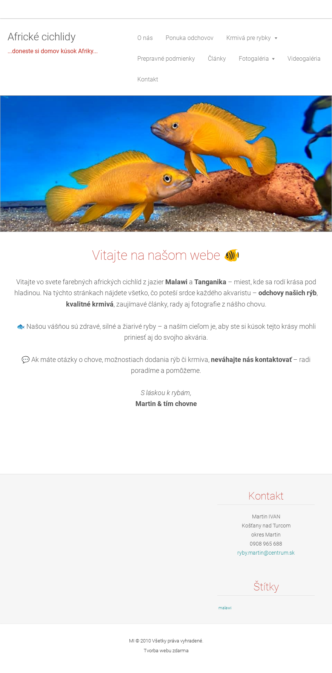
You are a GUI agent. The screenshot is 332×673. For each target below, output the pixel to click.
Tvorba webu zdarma (166, 650)
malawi (224, 608)
